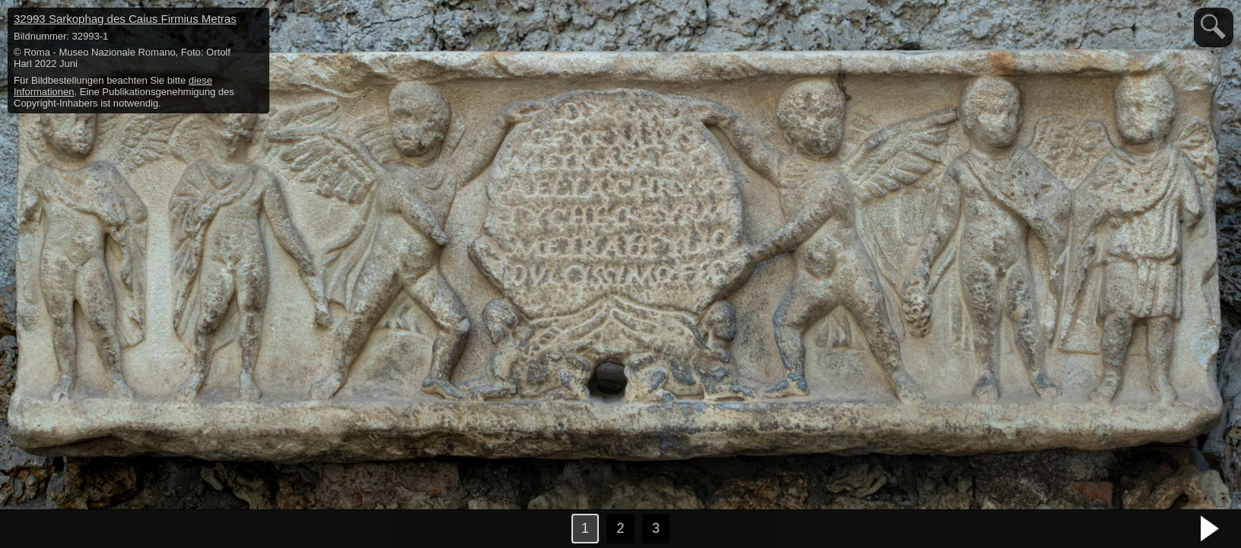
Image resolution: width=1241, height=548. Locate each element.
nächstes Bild (1210, 529)
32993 (125, 18)
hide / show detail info (255, 21)
